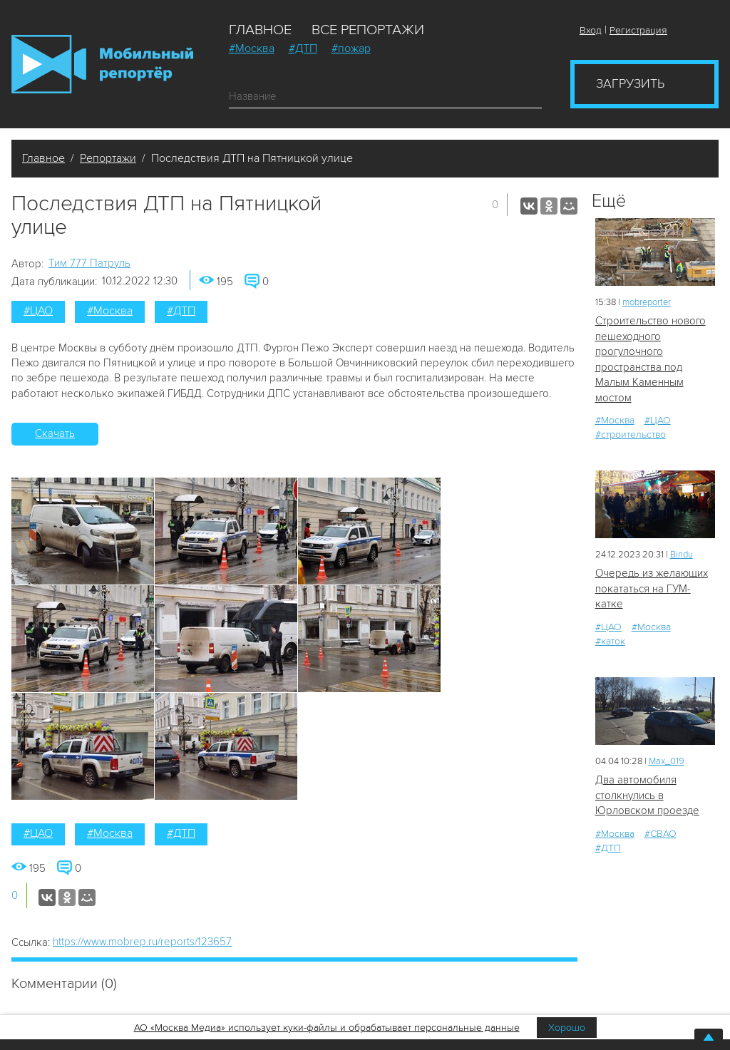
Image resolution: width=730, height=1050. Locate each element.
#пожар (351, 48)
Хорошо (566, 1027)
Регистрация (638, 30)
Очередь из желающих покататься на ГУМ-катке (651, 588)
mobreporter (646, 302)
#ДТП (303, 48)
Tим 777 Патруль (89, 263)
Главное (260, 29)
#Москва (251, 48)
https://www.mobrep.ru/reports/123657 (142, 941)
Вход (591, 30)
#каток (610, 641)
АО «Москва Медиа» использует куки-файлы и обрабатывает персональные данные (327, 1027)
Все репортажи (368, 29)
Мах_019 (666, 761)
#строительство (630, 434)
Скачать (55, 433)
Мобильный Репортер (102, 64)
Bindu (681, 554)
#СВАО (660, 834)
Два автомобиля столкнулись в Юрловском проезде (647, 795)
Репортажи (108, 158)
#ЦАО (38, 311)
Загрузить (630, 83)
